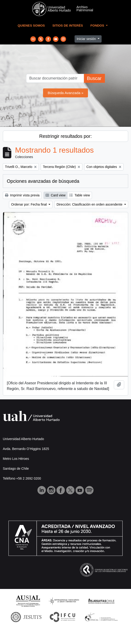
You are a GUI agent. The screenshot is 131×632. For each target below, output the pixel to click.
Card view (55, 195)
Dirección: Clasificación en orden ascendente (89, 204)
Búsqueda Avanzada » (65, 93)
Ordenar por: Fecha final (29, 204)
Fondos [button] (98, 25)
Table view (79, 195)
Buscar (94, 78)
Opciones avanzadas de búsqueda (43, 181)
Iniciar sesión (87, 39)
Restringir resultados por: (65, 136)
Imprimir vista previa (22, 195)
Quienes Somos (31, 25)
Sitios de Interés (67, 25)
